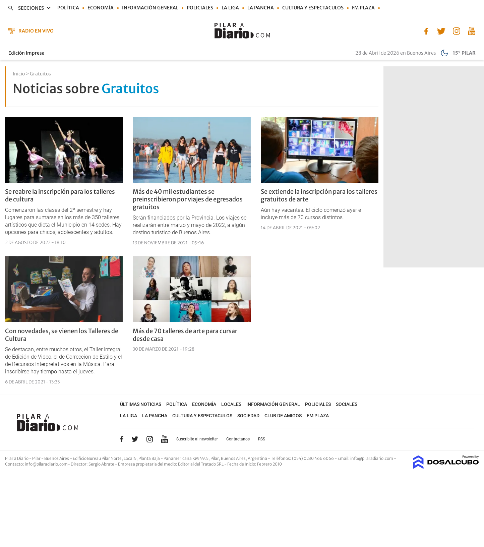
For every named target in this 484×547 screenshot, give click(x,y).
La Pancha (260, 8)
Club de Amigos (283, 415)
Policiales (200, 8)
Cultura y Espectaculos (313, 8)
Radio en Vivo (36, 31)
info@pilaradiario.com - (373, 458)
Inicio (19, 74)
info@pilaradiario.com (46, 464)
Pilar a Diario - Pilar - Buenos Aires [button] (37, 458)
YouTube (164, 439)
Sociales (346, 404)
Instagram (149, 439)
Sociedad (248, 415)
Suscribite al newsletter (197, 439)
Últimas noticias (140, 404)
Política (68, 8)
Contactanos (238, 439)
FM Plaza (363, 8)
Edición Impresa (26, 53)
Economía (100, 8)
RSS (261, 439)
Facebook (121, 439)
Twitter (135, 439)
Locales (231, 404)
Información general (150, 8)
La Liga (230, 8)
